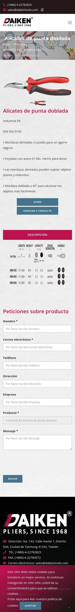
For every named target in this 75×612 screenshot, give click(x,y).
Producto (20, 44)
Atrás (38, 201)
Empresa (9, 394)
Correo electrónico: (19, 563)
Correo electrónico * (18, 339)
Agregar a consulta (37, 210)
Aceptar (30, 605)
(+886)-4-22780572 (28, 557)
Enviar (12, 478)
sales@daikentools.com (51, 563)
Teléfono (9, 358)
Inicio (6, 44)
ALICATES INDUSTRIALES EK (22, 50)
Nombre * (10, 321)
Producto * (11, 413)
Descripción (37, 235)
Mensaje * (10, 431)
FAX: (8, 557)
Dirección (10, 376)
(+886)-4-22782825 (19, 5)
